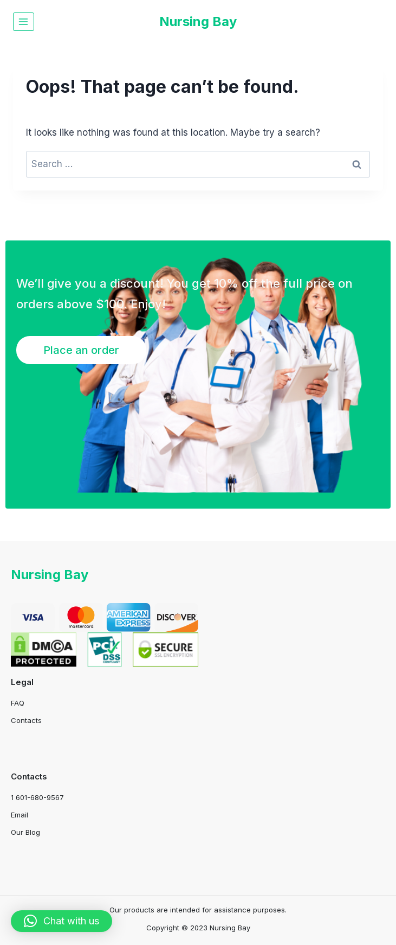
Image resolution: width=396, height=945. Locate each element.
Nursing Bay (49, 574)
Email (19, 814)
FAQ (17, 703)
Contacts (26, 720)
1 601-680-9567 (37, 797)
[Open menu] (23, 21)
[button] (61, 921)
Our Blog (25, 832)
